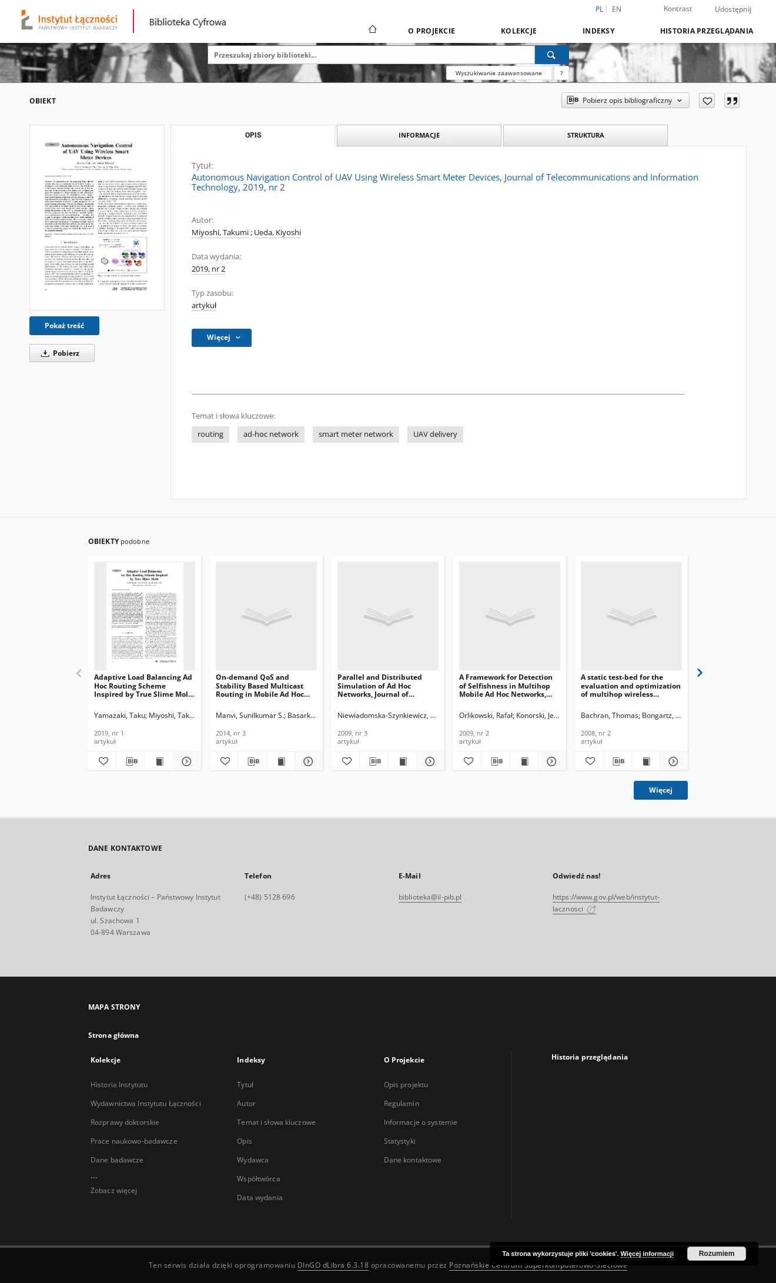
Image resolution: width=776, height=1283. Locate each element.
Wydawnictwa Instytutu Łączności (146, 1103)
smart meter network (356, 434)
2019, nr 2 (208, 269)
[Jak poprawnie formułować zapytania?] (561, 73)
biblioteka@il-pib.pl (430, 897)
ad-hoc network (271, 434)
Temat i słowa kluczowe (276, 1122)
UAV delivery (435, 434)
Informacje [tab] (419, 135)
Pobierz (58, 353)
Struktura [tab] (585, 135)
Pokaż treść (64, 325)
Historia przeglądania (706, 31)
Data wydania (259, 1197)
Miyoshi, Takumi (220, 233)
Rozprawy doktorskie (125, 1122)
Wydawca (253, 1160)
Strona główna (113, 1035)
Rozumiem (717, 1253)
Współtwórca (258, 1179)
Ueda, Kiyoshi (277, 233)
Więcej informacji (647, 1253)
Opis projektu (406, 1085)
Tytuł (245, 1085)
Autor (246, 1103)
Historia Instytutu (119, 1085)
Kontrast (678, 9)
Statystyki (400, 1141)
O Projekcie (431, 31)
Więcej (661, 790)
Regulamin (401, 1103)
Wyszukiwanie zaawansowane (499, 73)
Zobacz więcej (114, 1190)
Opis (244, 1141)
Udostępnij (733, 9)
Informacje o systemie (421, 1122)
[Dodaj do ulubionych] (707, 100)
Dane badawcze (117, 1160)
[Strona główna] (372, 31)
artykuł (204, 305)
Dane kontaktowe (413, 1160)
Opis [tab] (253, 135)
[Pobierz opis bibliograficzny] (130, 761)
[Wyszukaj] (552, 54)
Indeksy (598, 31)
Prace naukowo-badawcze (134, 1141)
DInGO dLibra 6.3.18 (333, 1265)
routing (210, 434)
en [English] (617, 9)
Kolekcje (519, 31)
